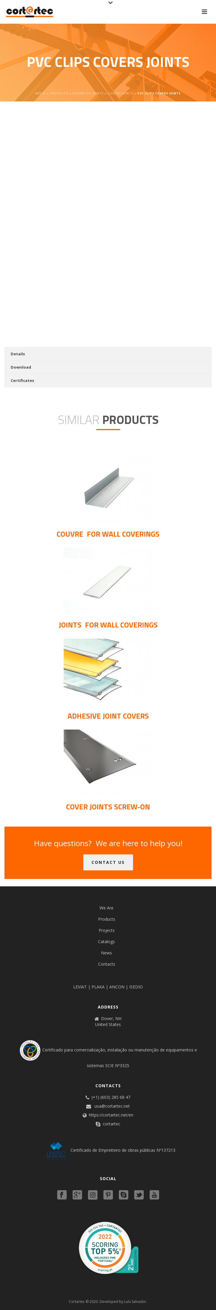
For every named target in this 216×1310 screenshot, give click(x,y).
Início (40, 93)
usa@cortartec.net (112, 1106)
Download (21, 367)
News (106, 953)
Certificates (22, 380)
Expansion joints (88, 93)
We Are (106, 908)
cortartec (111, 1124)
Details (18, 353)
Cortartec (77, 1301)
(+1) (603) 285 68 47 (111, 1097)
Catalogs (106, 941)
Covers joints (120, 93)
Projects (107, 930)
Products (59, 93)
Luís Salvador (135, 1301)
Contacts (106, 964)
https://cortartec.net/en (111, 1115)
